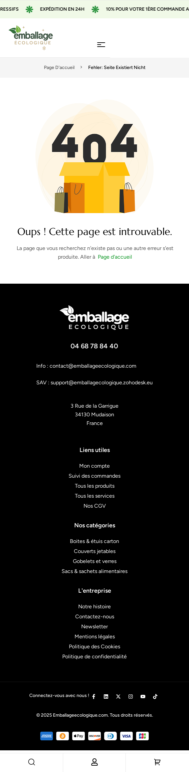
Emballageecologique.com (80, 715)
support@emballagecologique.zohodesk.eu (102, 382)
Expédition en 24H (71, 9)
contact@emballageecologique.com (93, 366)
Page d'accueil (59, 67)
